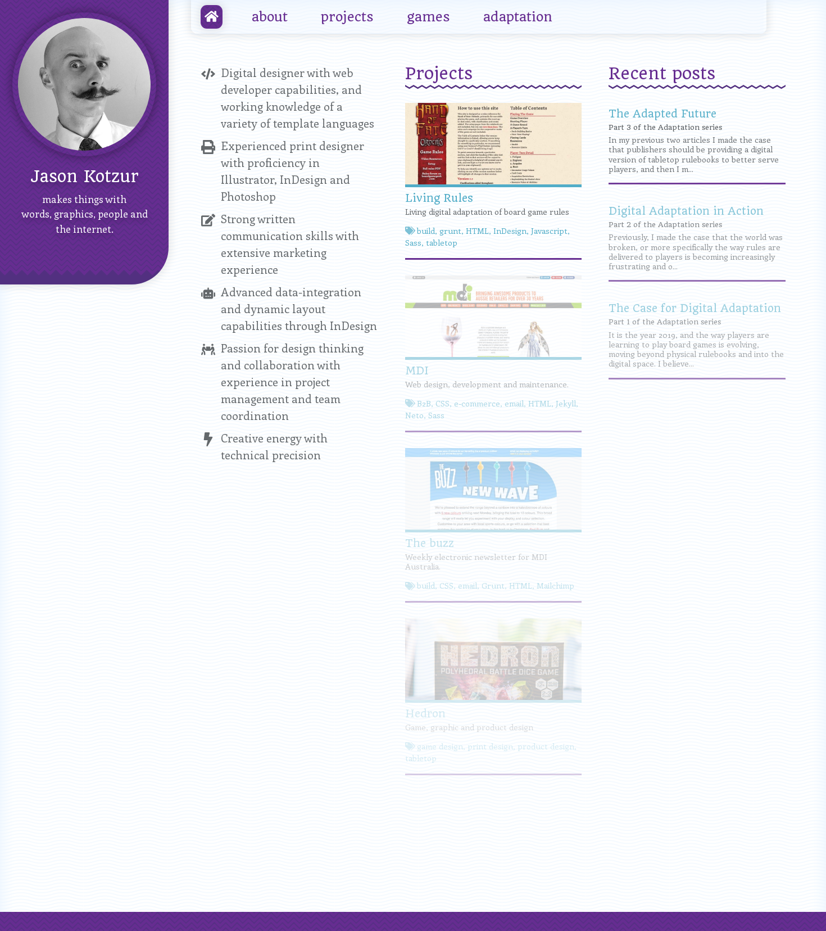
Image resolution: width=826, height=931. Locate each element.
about (270, 17)
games (428, 17)
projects (347, 17)
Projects (439, 73)
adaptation (517, 17)
